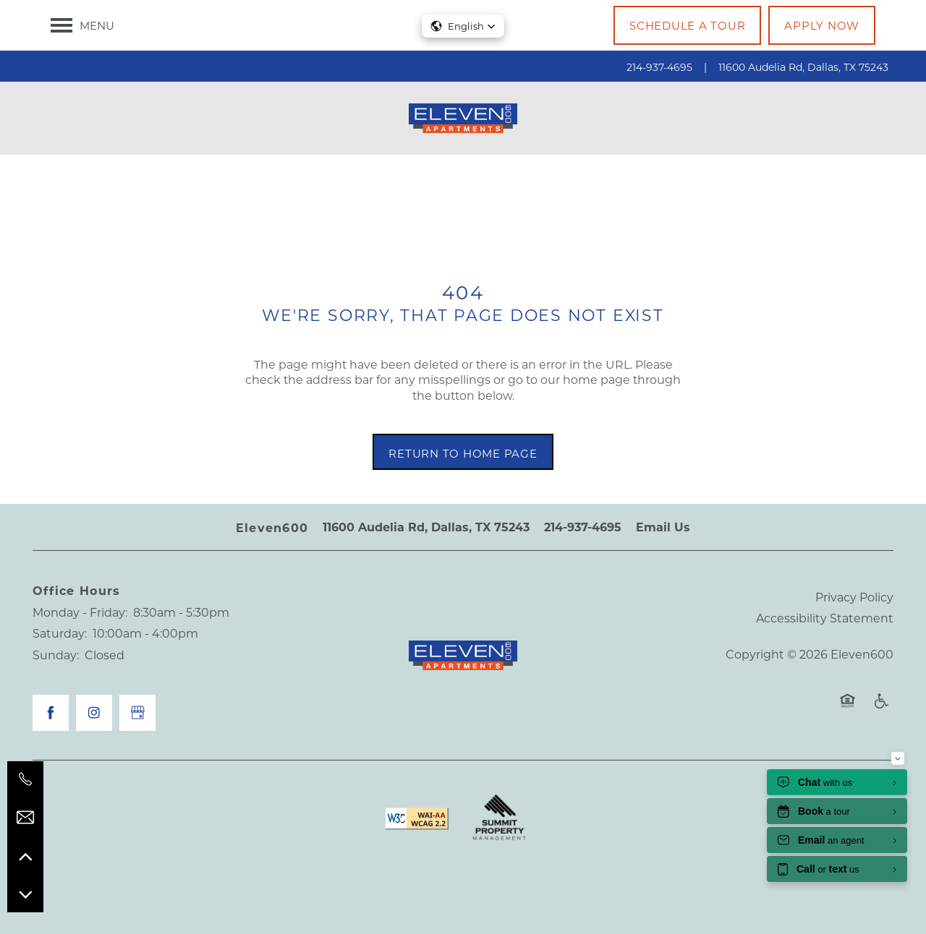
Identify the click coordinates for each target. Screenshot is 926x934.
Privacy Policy (854, 596)
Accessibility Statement (824, 617)
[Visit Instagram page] (94, 713)
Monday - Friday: (80, 612)
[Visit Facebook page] (51, 713)
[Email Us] (25, 818)
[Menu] (82, 25)
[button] (687, 25)
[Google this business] (137, 713)
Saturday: (60, 632)
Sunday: (56, 654)
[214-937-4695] (25, 779)
